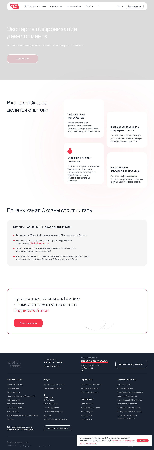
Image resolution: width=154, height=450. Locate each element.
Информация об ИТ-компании (129, 400)
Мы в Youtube (86, 415)
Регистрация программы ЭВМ (129, 408)
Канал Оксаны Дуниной (90, 408)
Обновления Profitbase (53, 411)
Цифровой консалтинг (53, 388)
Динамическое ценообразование (21, 396)
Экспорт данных (13, 392)
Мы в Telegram (87, 411)
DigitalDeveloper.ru (40, 243)
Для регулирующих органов (55, 419)
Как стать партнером (89, 388)
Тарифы (10, 419)
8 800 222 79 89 (53, 362)
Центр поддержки (51, 408)
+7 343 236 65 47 (51, 366)
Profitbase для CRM (15, 384)
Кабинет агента (13, 400)
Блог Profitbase (87, 404)
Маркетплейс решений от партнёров (22, 415)
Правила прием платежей (127, 404)
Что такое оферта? (125, 388)
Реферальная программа (91, 384)
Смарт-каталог (13, 388)
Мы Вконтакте (86, 419)
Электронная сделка (15, 408)
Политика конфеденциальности (130, 392)
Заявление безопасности (127, 396)
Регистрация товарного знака (129, 411)
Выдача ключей (13, 411)
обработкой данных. (88, 443)
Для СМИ (48, 415)
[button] (135, 6)
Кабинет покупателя (15, 404)
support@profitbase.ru (94, 361)
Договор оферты (124, 384)
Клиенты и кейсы (50, 404)
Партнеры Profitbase (89, 392)
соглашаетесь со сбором (123, 440)
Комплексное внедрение (54, 384)
